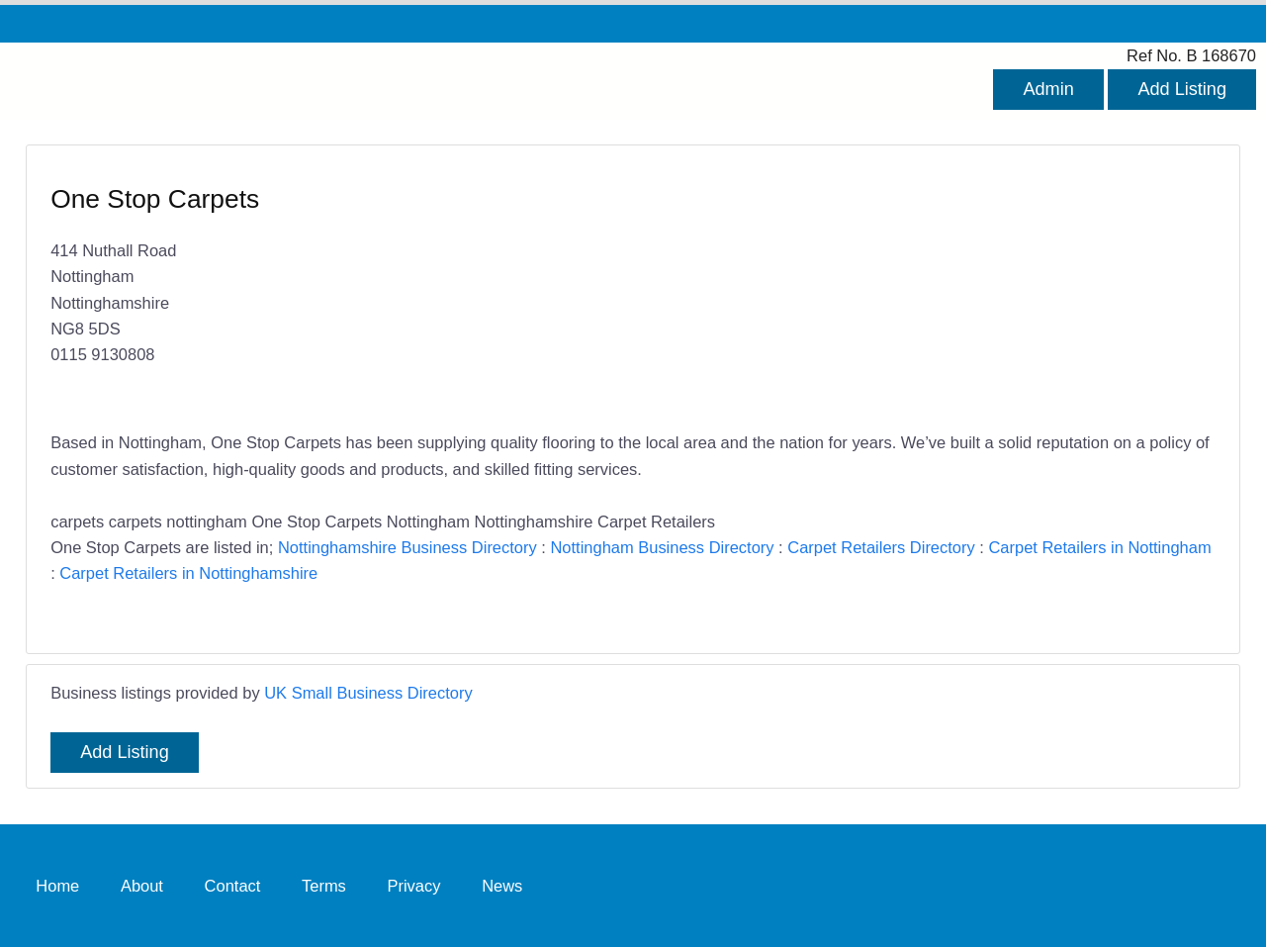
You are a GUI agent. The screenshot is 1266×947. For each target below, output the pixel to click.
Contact (233, 885)
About (142, 885)
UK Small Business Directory (368, 693)
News (502, 885)
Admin (1048, 89)
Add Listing (1181, 89)
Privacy (413, 885)
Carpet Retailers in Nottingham (1099, 547)
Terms (324, 885)
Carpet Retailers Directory (880, 547)
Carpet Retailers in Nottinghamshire (188, 573)
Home (57, 885)
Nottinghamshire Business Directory (407, 547)
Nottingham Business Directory (661, 547)
